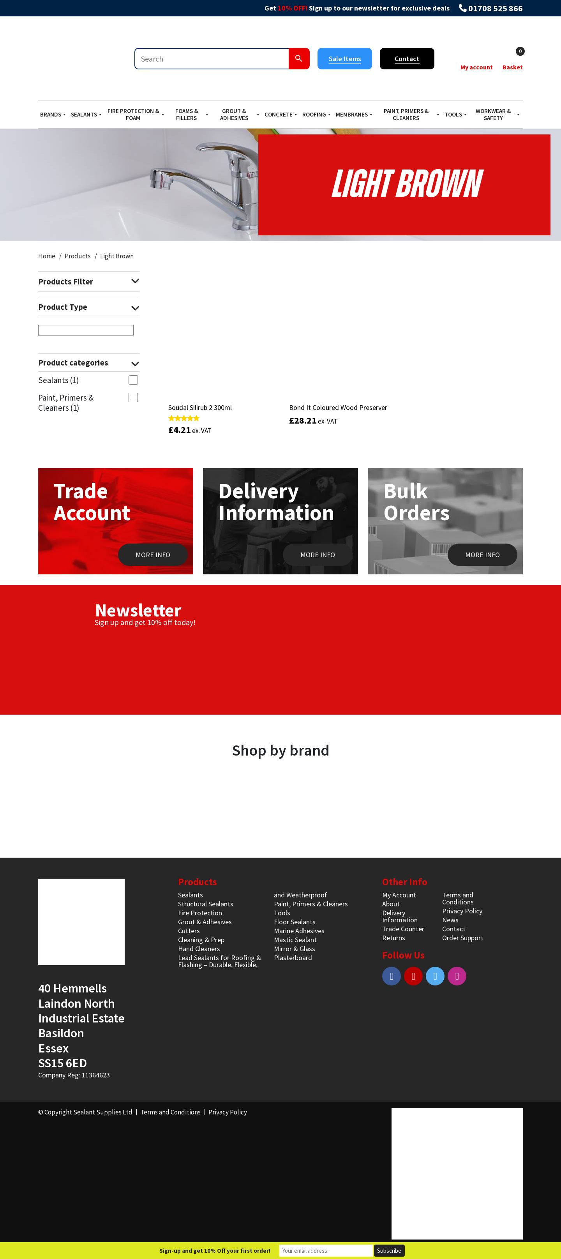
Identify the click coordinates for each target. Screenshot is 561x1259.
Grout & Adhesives (240, 114)
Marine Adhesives (299, 930)
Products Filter (89, 281)
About (391, 903)
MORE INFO (153, 554)
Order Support (462, 937)
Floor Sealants (295, 921)
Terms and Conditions (458, 898)
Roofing (317, 114)
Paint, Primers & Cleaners (412, 114)
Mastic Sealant (295, 939)
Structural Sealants (205, 903)
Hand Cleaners (199, 948)
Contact (407, 58)
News (450, 919)
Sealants (87, 114)
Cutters (189, 930)
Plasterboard (293, 957)
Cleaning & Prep (201, 939)
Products (78, 256)
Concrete (281, 114)
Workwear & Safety (498, 114)
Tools (456, 114)
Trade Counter (403, 928)
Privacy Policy (462, 910)
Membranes (355, 114)
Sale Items (345, 58)
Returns (393, 937)
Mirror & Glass (294, 948)
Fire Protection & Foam (137, 114)
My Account (399, 894)
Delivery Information (400, 916)
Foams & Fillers (192, 114)
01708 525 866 (495, 8)
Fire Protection (200, 912)
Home (46, 256)
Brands (53, 114)
